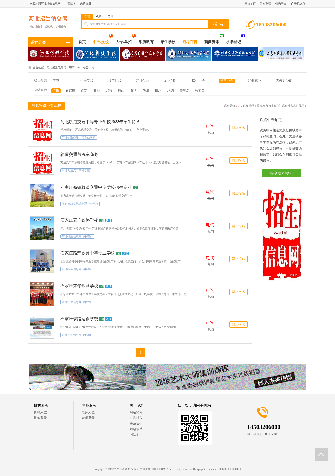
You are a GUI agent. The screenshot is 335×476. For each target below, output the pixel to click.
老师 (110, 16)
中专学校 (87, 81)
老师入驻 (88, 412)
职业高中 (254, 81)
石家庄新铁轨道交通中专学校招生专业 (96, 187)
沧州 (146, 90)
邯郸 (109, 90)
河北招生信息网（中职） (77, 236)
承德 (170, 90)
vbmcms (187, 469)
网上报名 (238, 127)
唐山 (121, 90)
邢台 (96, 90)
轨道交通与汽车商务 (79, 154)
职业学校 (142, 81)
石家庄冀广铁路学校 (79, 220)
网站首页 (250, 3)
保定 (84, 90)
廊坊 (133, 90)
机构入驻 (40, 412)
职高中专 (74, 67)
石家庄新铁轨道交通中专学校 (80, 203)
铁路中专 (88, 67)
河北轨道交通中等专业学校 (78, 137)
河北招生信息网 (56, 67)
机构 (99, 16)
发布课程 (265, 3)
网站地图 (136, 434)
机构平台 (280, 3)
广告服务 (136, 418)
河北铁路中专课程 (45, 105)
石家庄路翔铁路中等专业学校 (87, 253)
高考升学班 (284, 81)
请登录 (71, 3)
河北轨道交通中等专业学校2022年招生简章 (100, 121)
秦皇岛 (184, 90)
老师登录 (88, 418)
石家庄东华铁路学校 (79, 286)
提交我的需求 (281, 173)
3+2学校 (170, 81)
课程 (87, 16)
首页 (82, 42)
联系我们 (136, 423)
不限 (56, 81)
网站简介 (136, 412)
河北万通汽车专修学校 (76, 170)
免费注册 (85, 3)
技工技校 (114, 81)
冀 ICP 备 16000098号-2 (154, 469)
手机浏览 (299, 3)
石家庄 (70, 90)
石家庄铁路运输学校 (79, 318)
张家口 (200, 90)
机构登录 (40, 418)
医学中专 (198, 81)
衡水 (158, 90)
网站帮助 (136, 429)
